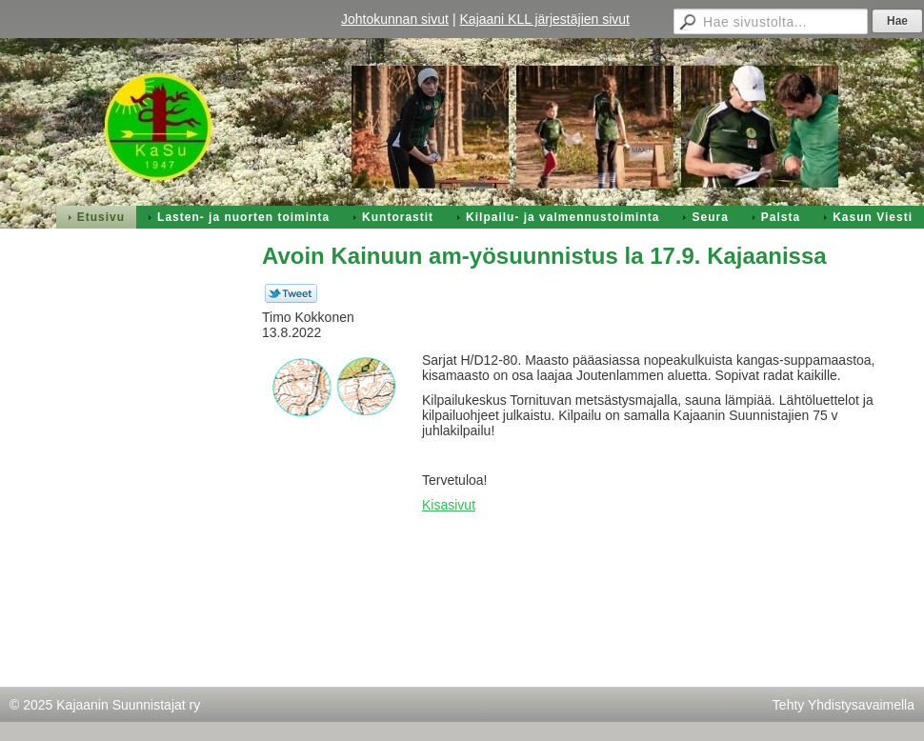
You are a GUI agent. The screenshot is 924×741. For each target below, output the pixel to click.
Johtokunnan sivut (395, 19)
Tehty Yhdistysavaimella (843, 704)
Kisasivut (448, 504)
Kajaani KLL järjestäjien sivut (545, 19)
